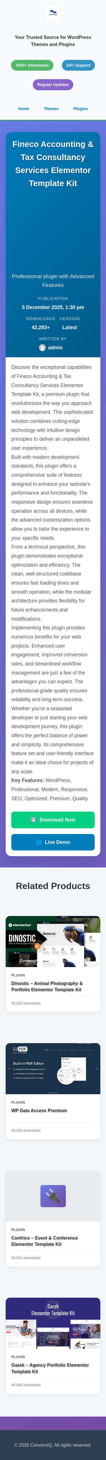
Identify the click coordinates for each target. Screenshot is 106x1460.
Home (23, 108)
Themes (51, 108)
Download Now (53, 820)
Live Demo (53, 842)
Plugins (80, 108)
